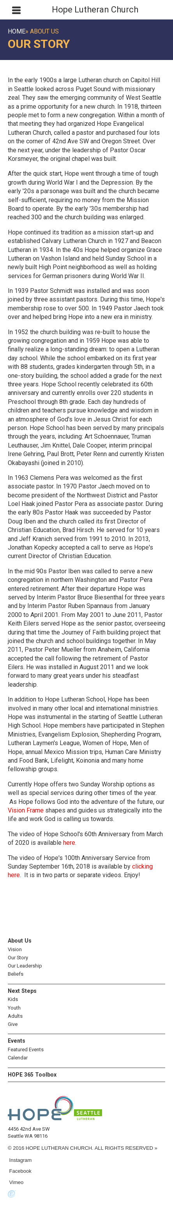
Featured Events (26, 1049)
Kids (13, 999)
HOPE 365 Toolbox (32, 1074)
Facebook (20, 1171)
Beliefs (15, 974)
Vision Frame (26, 810)
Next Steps (22, 991)
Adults (15, 1016)
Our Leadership (25, 966)
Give (13, 1024)
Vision (15, 949)
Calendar (18, 1058)
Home (16, 31)
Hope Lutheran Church (95, 9)
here (69, 842)
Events (16, 1041)
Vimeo (15, 1182)
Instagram (20, 1160)
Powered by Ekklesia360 (12, 1194)
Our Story (18, 957)
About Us (20, 941)
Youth (14, 1008)
